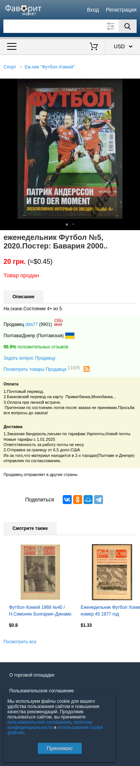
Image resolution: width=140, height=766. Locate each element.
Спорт (9, 67)
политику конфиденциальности (50, 725)
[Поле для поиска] (69, 26)
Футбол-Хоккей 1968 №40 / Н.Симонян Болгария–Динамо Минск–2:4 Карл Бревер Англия (40, 611)
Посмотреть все (19, 641)
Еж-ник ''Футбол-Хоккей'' (50, 67)
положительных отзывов (35, 347)
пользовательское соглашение (39, 722)
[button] (133, 85)
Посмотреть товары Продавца (41, 369)
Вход (93, 10)
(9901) (45, 324)
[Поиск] (128, 26)
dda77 (31, 324)
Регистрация (121, 10)
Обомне (58, 322)
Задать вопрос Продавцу (29, 358)
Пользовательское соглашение (41, 690)
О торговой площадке (32, 675)
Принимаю (59, 748)
